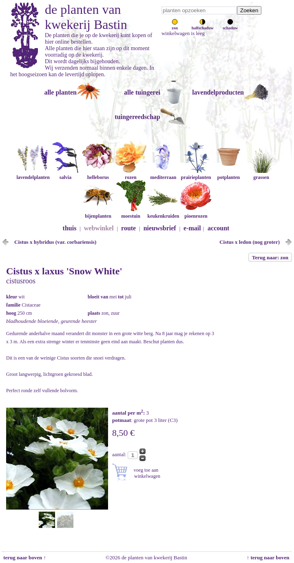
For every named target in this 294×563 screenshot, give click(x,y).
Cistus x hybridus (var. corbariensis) (55, 242)
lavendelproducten (218, 92)
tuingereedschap (137, 116)
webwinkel (99, 228)
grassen (261, 174)
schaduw (230, 25)
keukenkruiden (163, 213)
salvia (65, 174)
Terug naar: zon (270, 257)
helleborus (98, 174)
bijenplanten (98, 213)
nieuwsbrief (160, 228)
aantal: (120, 454)
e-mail (192, 228)
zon (175, 25)
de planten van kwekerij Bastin (86, 17)
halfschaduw (203, 25)
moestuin (130, 213)
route (128, 228)
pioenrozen (196, 213)
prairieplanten (196, 174)
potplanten (228, 174)
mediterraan (163, 174)
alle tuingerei (142, 92)
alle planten (60, 92)
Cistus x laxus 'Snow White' (64, 271)
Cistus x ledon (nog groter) (249, 242)
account (218, 228)
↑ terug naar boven (269, 557)
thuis (70, 228)
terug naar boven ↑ (24, 557)
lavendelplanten (32, 174)
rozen (130, 174)
